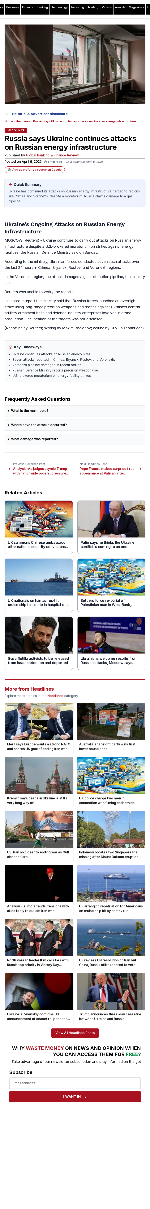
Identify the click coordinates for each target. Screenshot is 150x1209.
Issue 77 (59, 1169)
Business (12, 7)
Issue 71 (59, 1205)
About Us (11, 1144)
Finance (27, 7)
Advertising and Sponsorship (23, 1150)
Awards (120, 7)
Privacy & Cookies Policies (22, 1175)
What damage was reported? (34, 439)
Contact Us (12, 1163)
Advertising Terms (16, 1187)
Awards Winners (113, 1156)
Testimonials (111, 1169)
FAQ (105, 1181)
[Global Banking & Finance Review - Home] (75, 1128)
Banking (42, 7)
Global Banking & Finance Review (52, 155)
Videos (107, 7)
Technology (59, 7)
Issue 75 (59, 1181)
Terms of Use (14, 1181)
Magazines (136, 7)
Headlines (23, 121)
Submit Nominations (116, 1163)
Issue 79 (59, 1156)
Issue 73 (59, 1193)
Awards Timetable (114, 1150)
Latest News (13, 1169)
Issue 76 (59, 1175)
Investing (77, 7)
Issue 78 (59, 1163)
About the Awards (114, 1144)
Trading (93, 7)
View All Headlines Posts (75, 1033)
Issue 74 (59, 1187)
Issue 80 (59, 1150)
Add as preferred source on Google (35, 169)
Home (9, 121)
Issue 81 (59, 1144)
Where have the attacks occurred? (39, 425)
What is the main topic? (29, 411)
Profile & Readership (18, 1156)
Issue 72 (59, 1199)
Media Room (111, 1175)
